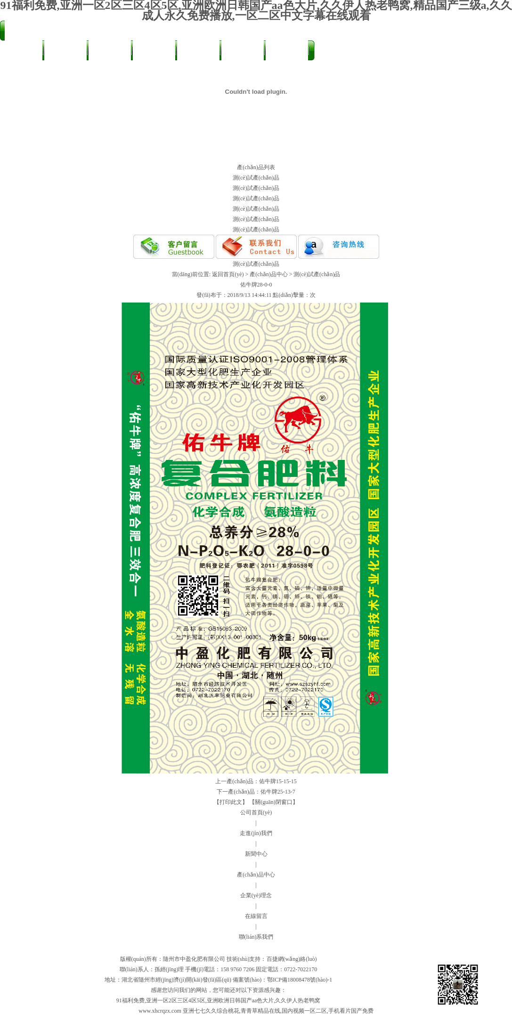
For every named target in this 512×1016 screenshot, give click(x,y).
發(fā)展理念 (243, 51)
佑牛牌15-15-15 (278, 781)
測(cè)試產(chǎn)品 (256, 177)
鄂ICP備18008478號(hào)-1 (299, 979)
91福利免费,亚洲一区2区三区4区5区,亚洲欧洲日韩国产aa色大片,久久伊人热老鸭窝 (218, 1000)
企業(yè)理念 (256, 895)
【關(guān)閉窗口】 (273, 802)
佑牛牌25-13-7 (277, 791)
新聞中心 (110, 51)
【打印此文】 (231, 802)
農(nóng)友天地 (198, 54)
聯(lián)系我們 (20, 71)
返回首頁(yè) (228, 274)
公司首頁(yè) (21, 51)
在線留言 (287, 51)
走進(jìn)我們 (65, 51)
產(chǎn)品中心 (154, 54)
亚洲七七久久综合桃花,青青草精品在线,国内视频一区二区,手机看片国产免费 (278, 1011)
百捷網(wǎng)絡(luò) (292, 959)
